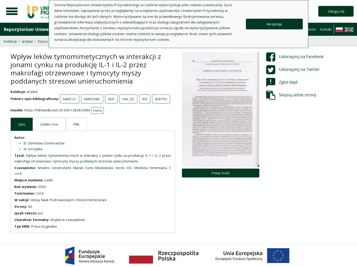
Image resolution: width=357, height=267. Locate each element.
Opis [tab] (21, 124)
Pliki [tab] (76, 124)
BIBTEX (161, 99)
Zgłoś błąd (282, 82)
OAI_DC (128, 99)
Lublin (48, 180)
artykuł (27, 41)
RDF (111, 99)
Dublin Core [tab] (49, 124)
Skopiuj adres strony (291, 95)
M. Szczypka (32, 148)
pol (40, 213)
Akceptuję (274, 24)
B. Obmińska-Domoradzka (43, 143)
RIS (144, 99)
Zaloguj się (336, 11)
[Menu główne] (11, 11)
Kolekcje (10, 41)
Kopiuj (97, 110)
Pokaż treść (221, 173)
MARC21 (69, 99)
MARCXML (92, 99)
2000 (42, 186)
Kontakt (326, 29)
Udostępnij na (295, 57)
